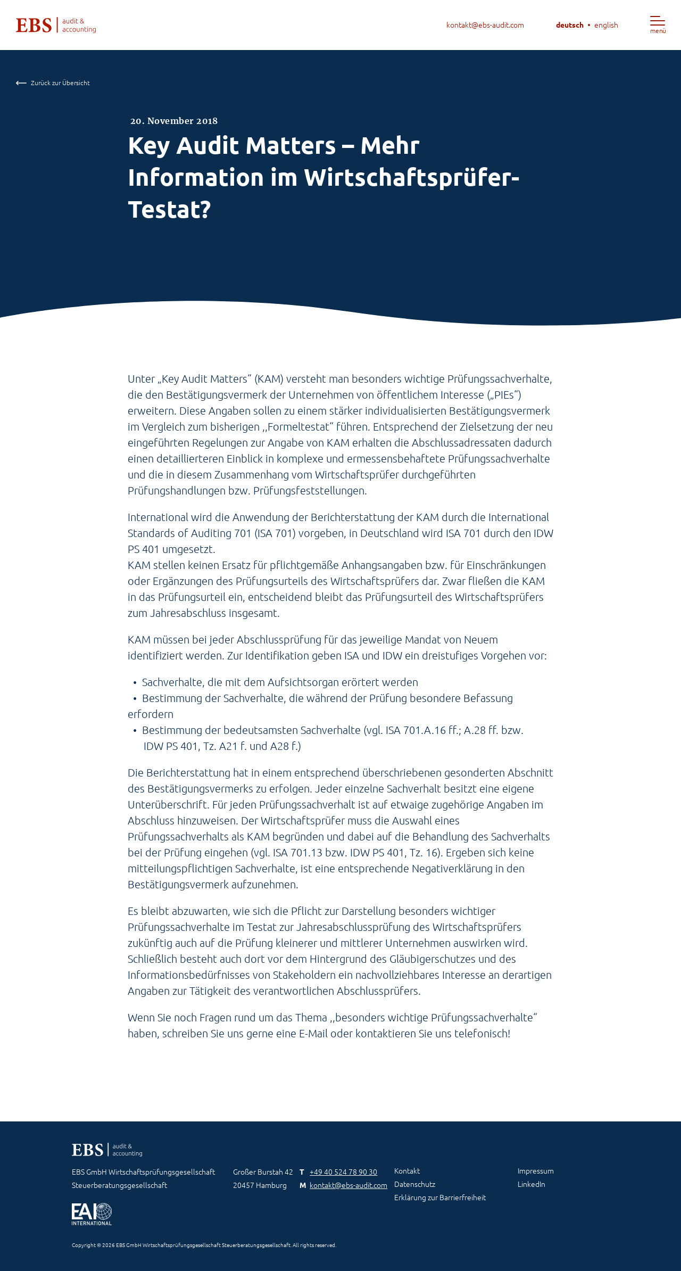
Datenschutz (414, 1184)
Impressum (536, 1171)
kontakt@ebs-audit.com (485, 25)
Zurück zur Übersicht (53, 82)
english (606, 25)
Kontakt (407, 1171)
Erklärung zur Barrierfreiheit (440, 1197)
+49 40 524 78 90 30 (343, 1172)
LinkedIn (531, 1184)
